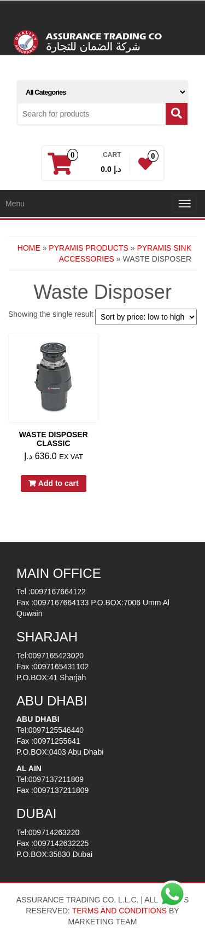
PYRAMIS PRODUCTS (88, 248)
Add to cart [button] (58, 483)
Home (28, 248)
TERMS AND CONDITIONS (119, 910)
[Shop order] (146, 317)
